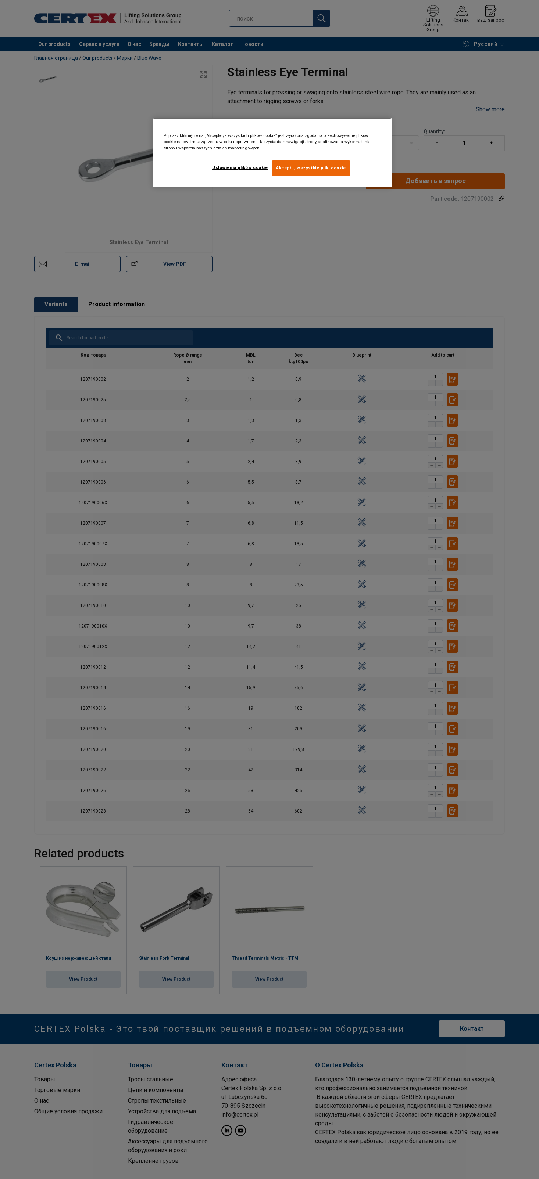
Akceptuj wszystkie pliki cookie (311, 167)
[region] (272, 152)
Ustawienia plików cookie (240, 167)
